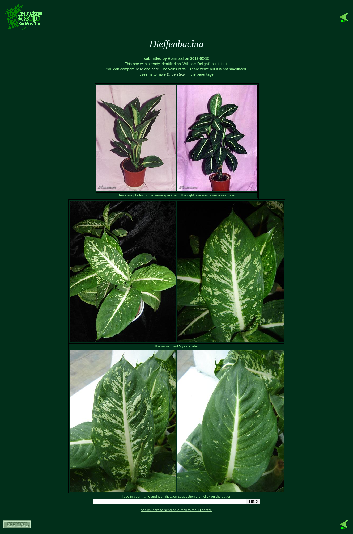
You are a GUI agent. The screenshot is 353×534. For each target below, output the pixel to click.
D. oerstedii (176, 74)
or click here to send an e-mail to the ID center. (176, 510)
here (139, 69)
